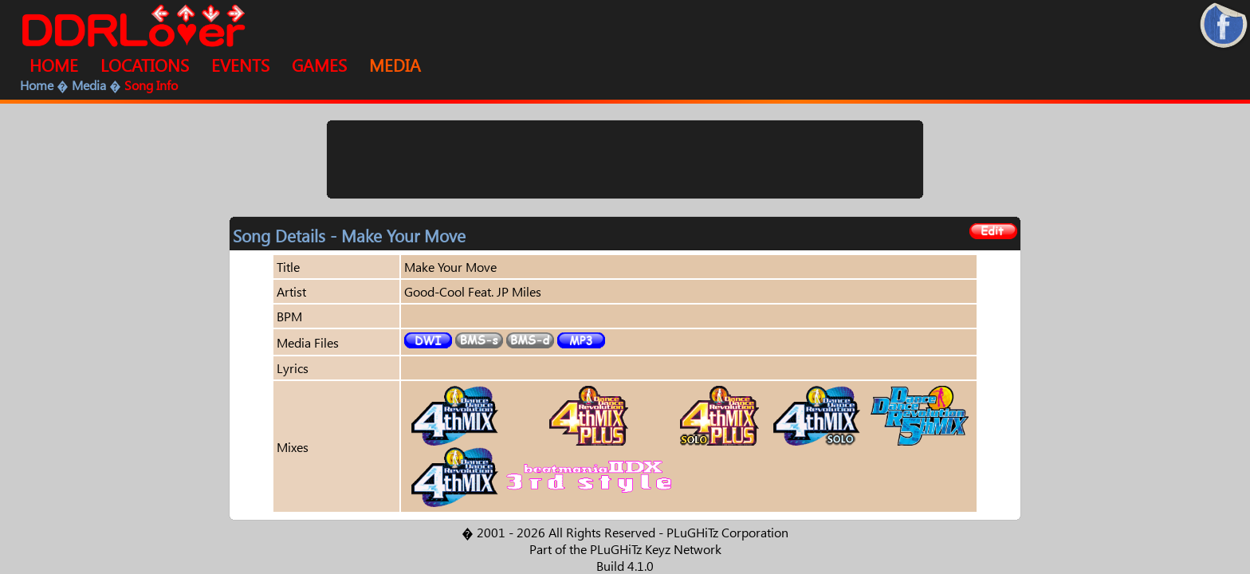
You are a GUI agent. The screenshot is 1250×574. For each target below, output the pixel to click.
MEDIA (395, 65)
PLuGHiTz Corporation (727, 532)
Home (36, 85)
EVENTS (240, 65)
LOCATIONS (144, 65)
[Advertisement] (625, 159)
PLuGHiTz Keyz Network (655, 549)
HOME (53, 65)
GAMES (319, 65)
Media (89, 85)
